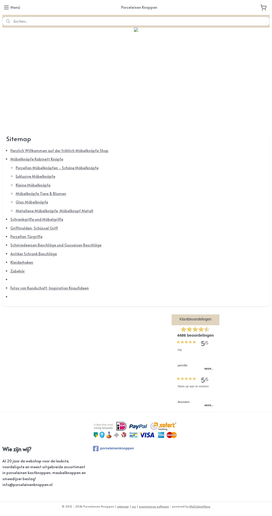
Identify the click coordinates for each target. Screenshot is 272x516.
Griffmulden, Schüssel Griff (34, 228)
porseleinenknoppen (113, 448)
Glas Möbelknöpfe (32, 202)
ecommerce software (154, 506)
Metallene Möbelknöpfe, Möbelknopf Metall (54, 210)
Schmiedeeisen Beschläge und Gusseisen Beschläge (55, 245)
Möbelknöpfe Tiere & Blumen (41, 193)
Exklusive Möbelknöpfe (35, 176)
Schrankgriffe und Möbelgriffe (36, 219)
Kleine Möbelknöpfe (33, 185)
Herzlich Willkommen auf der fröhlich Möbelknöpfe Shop (59, 150)
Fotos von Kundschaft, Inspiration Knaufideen (49, 288)
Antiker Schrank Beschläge (33, 253)
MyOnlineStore (199, 506)
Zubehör (17, 271)
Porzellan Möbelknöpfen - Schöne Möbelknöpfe (57, 167)
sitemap (123, 506)
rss (134, 506)
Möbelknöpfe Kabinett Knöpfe (36, 159)
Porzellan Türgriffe (26, 236)
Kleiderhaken (21, 262)
